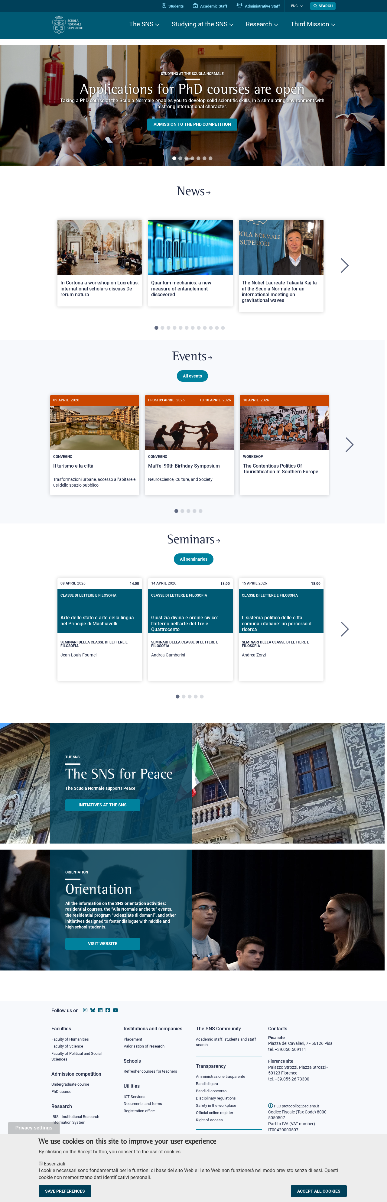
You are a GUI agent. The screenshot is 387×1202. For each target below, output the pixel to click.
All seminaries (193, 563)
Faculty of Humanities (72, 1039)
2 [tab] (180, 159)
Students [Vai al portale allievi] (177, 6)
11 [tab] (217, 330)
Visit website (102, 948)
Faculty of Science (68, 1046)
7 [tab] (210, 159)
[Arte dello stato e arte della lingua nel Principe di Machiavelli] (99, 634)
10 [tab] (211, 330)
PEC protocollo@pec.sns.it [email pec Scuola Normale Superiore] (296, 1105)
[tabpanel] (192, 105)
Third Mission (310, 24)
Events (192, 359)
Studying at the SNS (199, 24)
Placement (134, 1039)
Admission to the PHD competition (192, 124)
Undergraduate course (72, 1085)
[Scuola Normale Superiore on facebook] (108, 1010)
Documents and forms (144, 1104)
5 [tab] (198, 159)
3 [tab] (186, 159)
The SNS (141, 24)
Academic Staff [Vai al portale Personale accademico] (214, 6)
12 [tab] (223, 330)
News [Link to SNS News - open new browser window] (193, 193)
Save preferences (65, 1191)
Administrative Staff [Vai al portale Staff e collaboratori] (262, 6)
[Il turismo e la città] (94, 447)
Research (259, 24)
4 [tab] (192, 159)
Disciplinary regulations (217, 1099)
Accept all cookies (318, 1191)
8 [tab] (199, 330)
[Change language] (302, 6)
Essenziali (54, 1164)
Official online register (216, 1114)
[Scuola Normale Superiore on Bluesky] (92, 1010)
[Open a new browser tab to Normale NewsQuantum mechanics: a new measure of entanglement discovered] (190, 264)
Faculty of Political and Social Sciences (78, 1056)
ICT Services (135, 1097)
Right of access (210, 1121)
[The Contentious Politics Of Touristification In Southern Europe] (284, 442)
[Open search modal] (323, 6)
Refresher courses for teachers (152, 1071)
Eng (297, 6)
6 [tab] (204, 159)
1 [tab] (174, 159)
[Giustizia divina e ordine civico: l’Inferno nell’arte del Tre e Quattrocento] (190, 634)
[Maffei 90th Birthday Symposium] (189, 445)
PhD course (62, 1092)
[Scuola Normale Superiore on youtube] (115, 1010)
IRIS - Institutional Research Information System (77, 1120)
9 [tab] (205, 330)
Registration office (141, 1112)
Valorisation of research (146, 1046)
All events (192, 378)
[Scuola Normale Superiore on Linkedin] (100, 1010)
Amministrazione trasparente (223, 1076)
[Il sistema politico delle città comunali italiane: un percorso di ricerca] (281, 634)
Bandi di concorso (212, 1091)
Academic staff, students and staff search (228, 1042)
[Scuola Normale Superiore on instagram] (85, 1010)
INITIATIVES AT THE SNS (103, 809)
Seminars (193, 544)
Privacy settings (34, 1127)
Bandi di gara (208, 1084)
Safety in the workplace (217, 1106)
